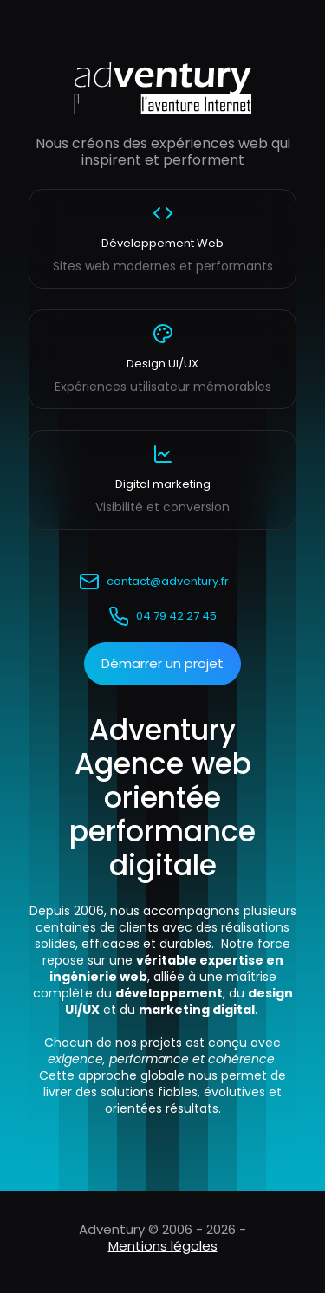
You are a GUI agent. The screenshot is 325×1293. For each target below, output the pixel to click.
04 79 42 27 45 (162, 616)
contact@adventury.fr (154, 581)
